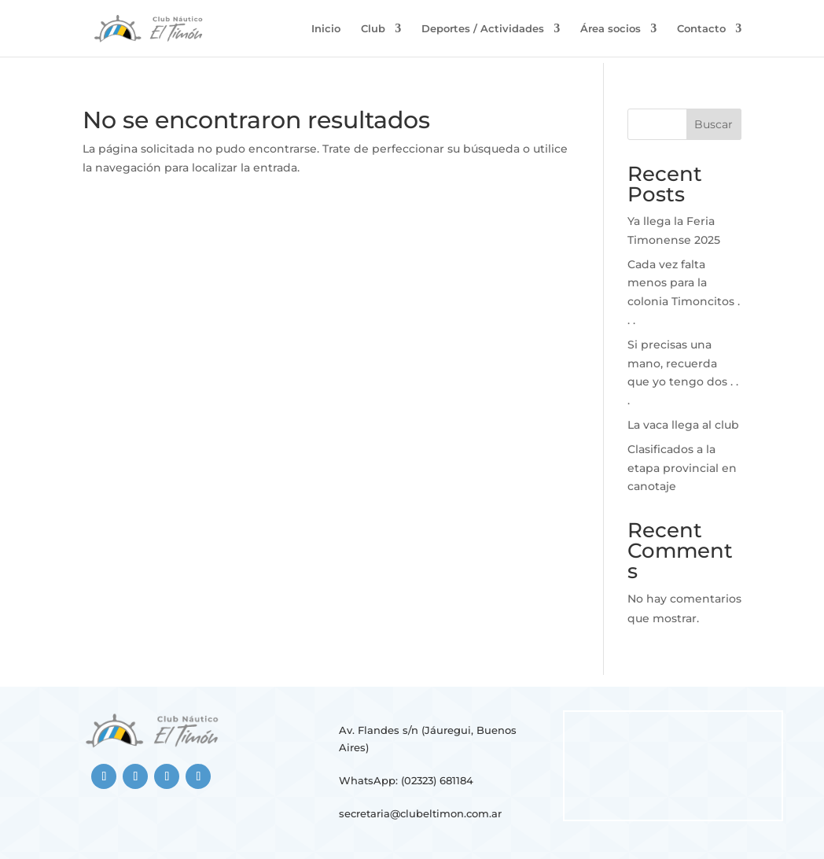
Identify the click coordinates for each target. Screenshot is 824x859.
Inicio (325, 29)
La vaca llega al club (683, 425)
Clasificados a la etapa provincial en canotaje (682, 468)
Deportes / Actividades (482, 29)
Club (373, 29)
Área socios (610, 29)
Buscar (713, 124)
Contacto (701, 29)
